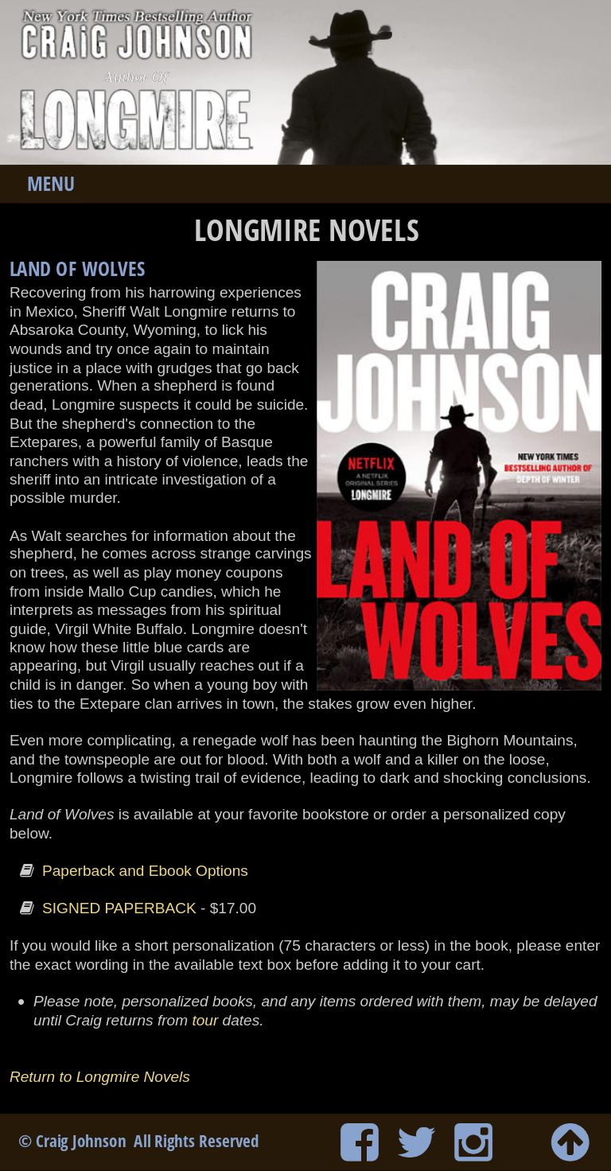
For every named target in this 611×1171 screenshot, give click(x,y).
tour (205, 1020)
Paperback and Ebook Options (145, 871)
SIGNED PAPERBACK (119, 908)
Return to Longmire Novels (102, 1075)
